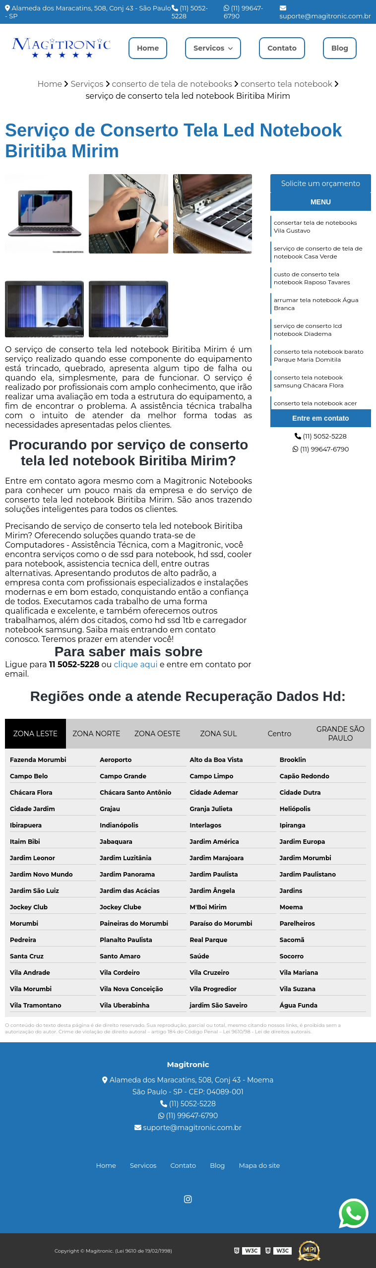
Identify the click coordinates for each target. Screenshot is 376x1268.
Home (142, 48)
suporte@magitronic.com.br (325, 12)
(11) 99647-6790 (243, 12)
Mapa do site (259, 1166)
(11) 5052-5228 (190, 12)
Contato (284, 48)
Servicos (211, 43)
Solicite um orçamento (320, 185)
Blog (345, 48)
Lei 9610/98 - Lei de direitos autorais (267, 1033)
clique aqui (135, 666)
